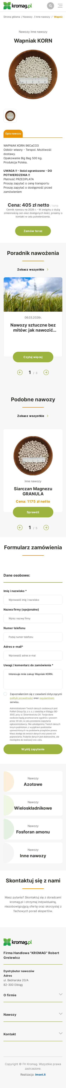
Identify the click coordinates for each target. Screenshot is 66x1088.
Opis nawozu (13, 133)
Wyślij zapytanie (33, 749)
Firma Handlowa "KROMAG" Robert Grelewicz (31, 955)
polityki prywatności (21, 698)
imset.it (40, 1074)
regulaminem (46, 698)
